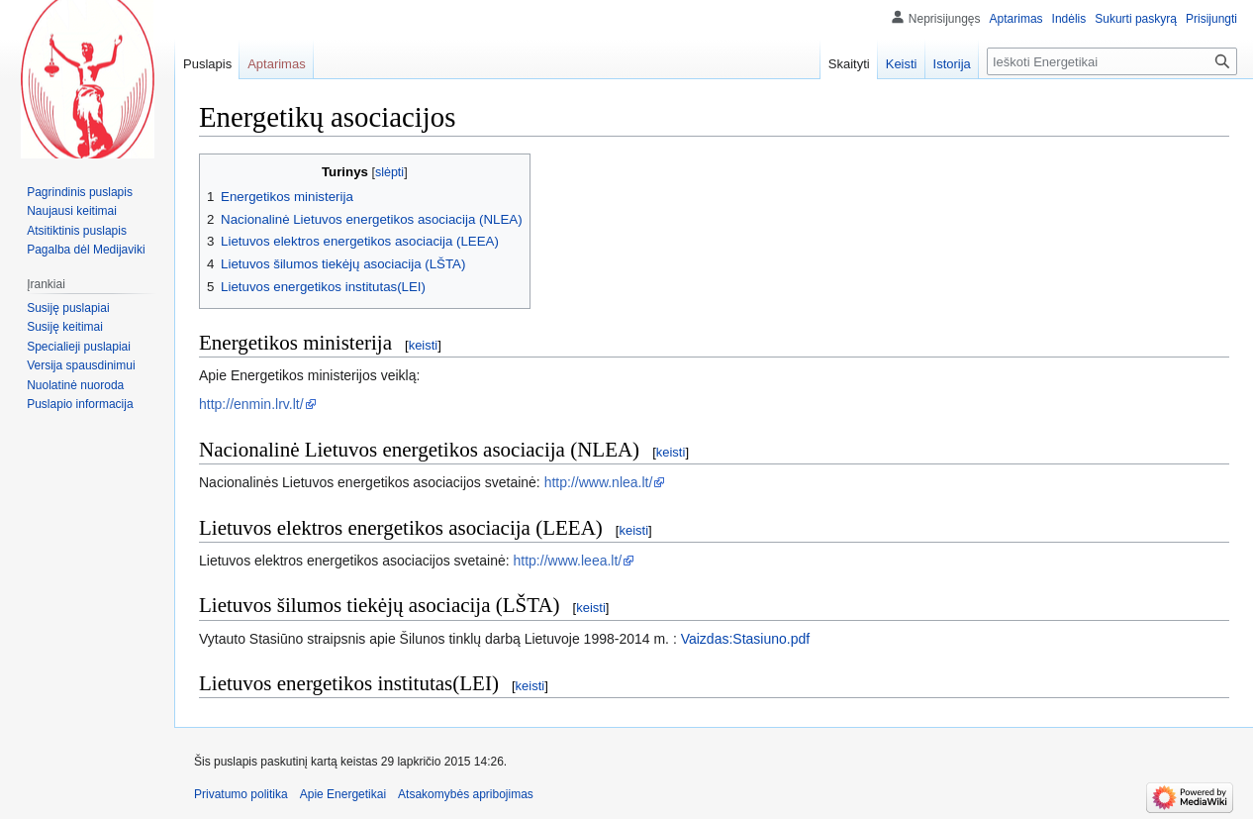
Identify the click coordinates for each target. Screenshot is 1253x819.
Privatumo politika (241, 794)
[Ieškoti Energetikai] (1112, 61)
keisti (423, 345)
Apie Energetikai (343, 794)
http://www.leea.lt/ (568, 560)
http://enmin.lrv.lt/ (251, 404)
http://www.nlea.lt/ (598, 482)
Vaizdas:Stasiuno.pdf (746, 639)
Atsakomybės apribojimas (465, 794)
